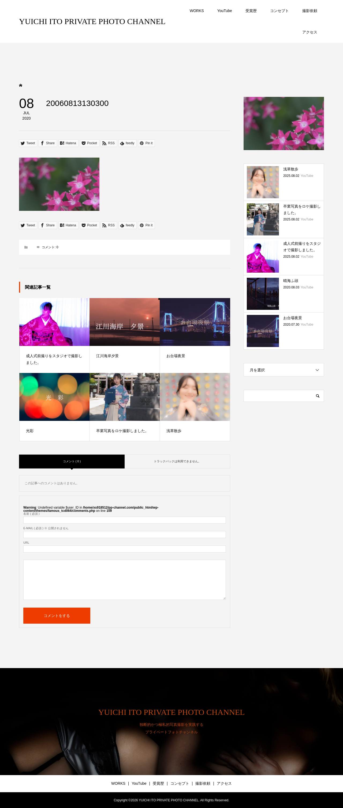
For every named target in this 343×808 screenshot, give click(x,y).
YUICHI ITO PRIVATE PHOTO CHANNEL (92, 21)
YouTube (224, 11)
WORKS (197, 11)
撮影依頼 (309, 11)
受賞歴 (251, 11)
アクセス (309, 32)
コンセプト (279, 11)
